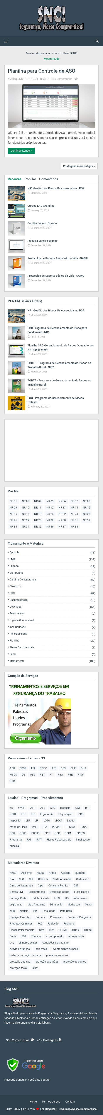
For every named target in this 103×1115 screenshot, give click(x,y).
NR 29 (50, 520)
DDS (52, 593)
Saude (87, 929)
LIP (37, 820)
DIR (87, 807)
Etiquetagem (65, 814)
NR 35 (37, 526)
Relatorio (69, 923)
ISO (67, 898)
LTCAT (58, 820)
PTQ (80, 774)
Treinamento (52, 660)
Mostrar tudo (51, 58)
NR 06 (62, 501)
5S (11, 807)
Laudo (70, 820)
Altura (40, 872)
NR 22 (62, 514)
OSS (32, 774)
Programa (16, 839)
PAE (34, 826)
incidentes (41, 949)
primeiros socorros (57, 955)
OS (23, 774)
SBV (51, 929)
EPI (33, 814)
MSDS (13, 774)
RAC (39, 923)
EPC (23, 814)
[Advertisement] (35, 450)
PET (42, 774)
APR (12, 768)
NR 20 (50, 514)
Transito (36, 936)
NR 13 (62, 507)
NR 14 (74, 507)
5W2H (21, 807)
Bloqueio (65, 807)
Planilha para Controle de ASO (41, 71)
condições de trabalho (55, 942)
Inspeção (15, 820)
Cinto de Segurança (21, 885)
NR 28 (37, 520)
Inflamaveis (80, 898)
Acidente (26, 872)
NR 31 (74, 520)
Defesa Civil (17, 891)
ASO (46, 78)
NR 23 (74, 514)
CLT (31, 879)
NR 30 (62, 520)
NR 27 (25, 520)
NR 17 (25, 514)
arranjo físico (76, 936)
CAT (77, 807)
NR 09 (13, 507)
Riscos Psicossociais (52, 647)
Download (52, 606)
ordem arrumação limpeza (25, 955)
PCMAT (56, 826)
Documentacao (52, 600)
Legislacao (16, 904)
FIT (54, 768)
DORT (13, 814)
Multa (88, 904)
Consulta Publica (58, 885)
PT (51, 774)
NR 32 (86, 520)
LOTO (47, 820)
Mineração (56, 904)
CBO (21, 879)
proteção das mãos (46, 961)
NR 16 (13, 514)
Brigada (52, 566)
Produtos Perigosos (79, 917)
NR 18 (37, 514)
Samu (52, 654)
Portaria (40, 917)
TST (24, 936)
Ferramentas (52, 613)
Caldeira (43, 879)
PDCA (83, 826)
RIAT (39, 839)
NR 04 (37, 501)
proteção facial (18, 968)
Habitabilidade (40, 898)
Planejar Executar (20, 917)
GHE (73, 768)
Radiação (53, 923)
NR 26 (13, 520)
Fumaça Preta (18, 898)
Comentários (48, 179)
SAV (41, 929)
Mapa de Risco (18, 826)
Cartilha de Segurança (52, 579)
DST (76, 885)
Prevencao (56, 917)
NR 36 (50, 526)
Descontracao (37, 891)
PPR (57, 833)
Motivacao (74, 904)
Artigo (52, 872)
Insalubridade (52, 627)
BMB (52, 559)
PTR (12, 781)
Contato (70, 1101)
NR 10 (25, 507)
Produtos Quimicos (21, 923)
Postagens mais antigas (78, 166)
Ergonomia (46, 814)
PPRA (68, 833)
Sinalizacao (83, 839)
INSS (57, 898)
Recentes (14, 179)
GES (63, 768)
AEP (32, 807)
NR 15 (86, 507)
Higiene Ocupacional (52, 620)
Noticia (24, 910)
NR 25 (86, 514)
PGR (12, 833)
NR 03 (25, 501)
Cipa (40, 885)
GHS (83, 768)
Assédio (65, 872)
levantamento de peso (65, 949)
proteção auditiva (20, 961)
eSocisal (15, 846)
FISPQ (43, 768)
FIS (33, 768)
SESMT (63, 929)
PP (35, 910)
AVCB (13, 872)
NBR (12, 910)
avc (12, 942)
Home (33, 1101)
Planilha (52, 640)
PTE (70, 774)
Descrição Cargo (59, 891)
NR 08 (86, 501)
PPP (47, 833)
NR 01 (13, 501)
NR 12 (50, 507)
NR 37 (62, 526)
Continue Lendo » (21, 150)
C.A (12, 879)
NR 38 (74, 526)
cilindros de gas (28, 942)
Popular (30, 179)
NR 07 (74, 501)
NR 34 (25, 526)
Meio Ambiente (36, 904)
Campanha (52, 573)
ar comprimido (54, 936)
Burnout (80, 872)
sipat (35, 968)
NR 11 (37, 507)
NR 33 (13, 526)
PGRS (23, 833)
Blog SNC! (17, 78)
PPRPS (80, 833)
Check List (52, 586)
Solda (13, 936)
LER (27, 820)
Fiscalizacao (81, 891)
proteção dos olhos (74, 961)
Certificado (82, 879)
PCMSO (70, 826)
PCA (44, 826)
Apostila (52, 552)
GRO (80, 814)
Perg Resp (66, 910)
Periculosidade (52, 634)
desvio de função (20, 949)
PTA (60, 774)
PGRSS (35, 833)
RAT (29, 839)
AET (42, 807)
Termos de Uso (51, 1101)
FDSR (23, 768)
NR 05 (50, 501)
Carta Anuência (62, 879)
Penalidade (48, 910)
